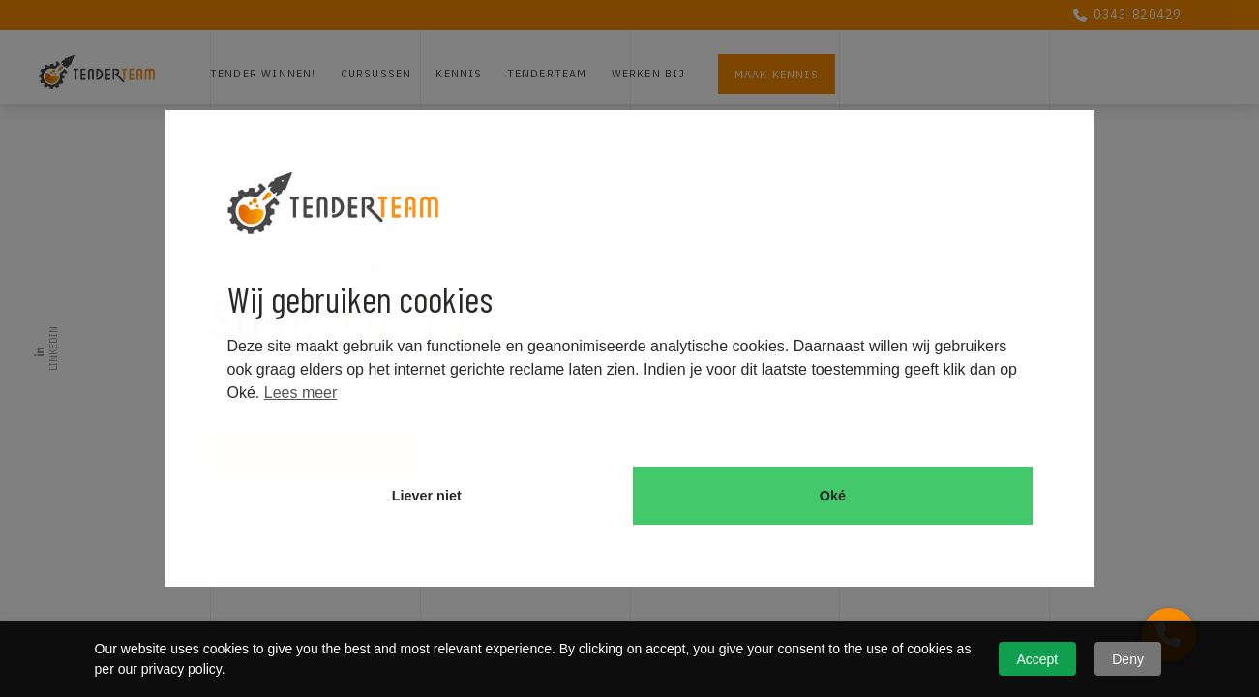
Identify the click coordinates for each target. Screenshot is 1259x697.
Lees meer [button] (301, 392)
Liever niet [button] (427, 495)
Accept (1037, 659)
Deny (1128, 659)
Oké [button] (833, 495)
